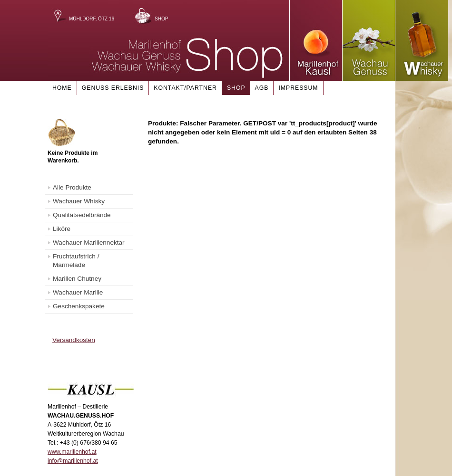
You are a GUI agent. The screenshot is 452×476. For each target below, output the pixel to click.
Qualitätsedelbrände (82, 215)
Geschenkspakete (79, 306)
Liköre (61, 228)
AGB (262, 88)
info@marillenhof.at (73, 460)
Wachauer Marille (78, 292)
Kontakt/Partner (185, 88)
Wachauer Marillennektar (89, 242)
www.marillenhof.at (72, 451)
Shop (161, 18)
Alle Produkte (72, 187)
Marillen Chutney (77, 278)
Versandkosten (73, 339)
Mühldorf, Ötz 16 (91, 18)
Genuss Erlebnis (113, 88)
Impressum (298, 88)
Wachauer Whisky (79, 201)
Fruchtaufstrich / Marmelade (76, 260)
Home (62, 88)
